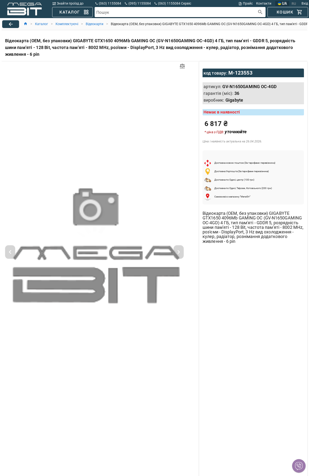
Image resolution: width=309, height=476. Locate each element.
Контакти (263, 3)
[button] (299, 466)
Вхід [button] (305, 3)
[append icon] (260, 12)
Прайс (245, 3)
